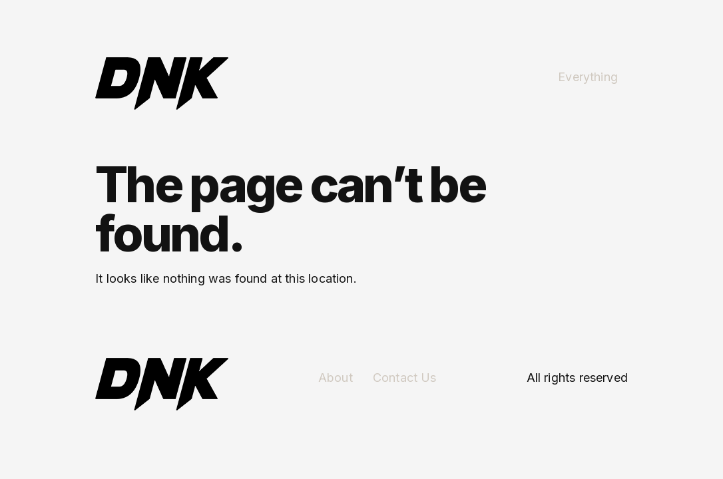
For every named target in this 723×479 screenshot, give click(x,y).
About (335, 378)
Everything (588, 77)
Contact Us (405, 378)
